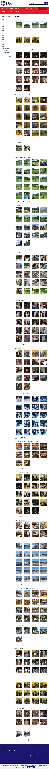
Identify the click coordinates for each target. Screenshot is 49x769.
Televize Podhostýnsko (30, 750)
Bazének (15, 752)
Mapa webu (3, 756)
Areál (15, 755)
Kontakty (3, 758)
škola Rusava (28, 753)
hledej (46, 3)
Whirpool (15, 750)
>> (29, 138)
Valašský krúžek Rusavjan (43, 752)
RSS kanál (3, 755)
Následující (25, 138)
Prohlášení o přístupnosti (6, 753)
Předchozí (21, 31)
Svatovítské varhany (30, 756)
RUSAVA (9, 3)
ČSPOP (39, 750)
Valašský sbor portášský (42, 756)
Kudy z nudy (28, 755)
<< (16, 31)
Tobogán (15, 753)
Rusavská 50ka (29, 752)
